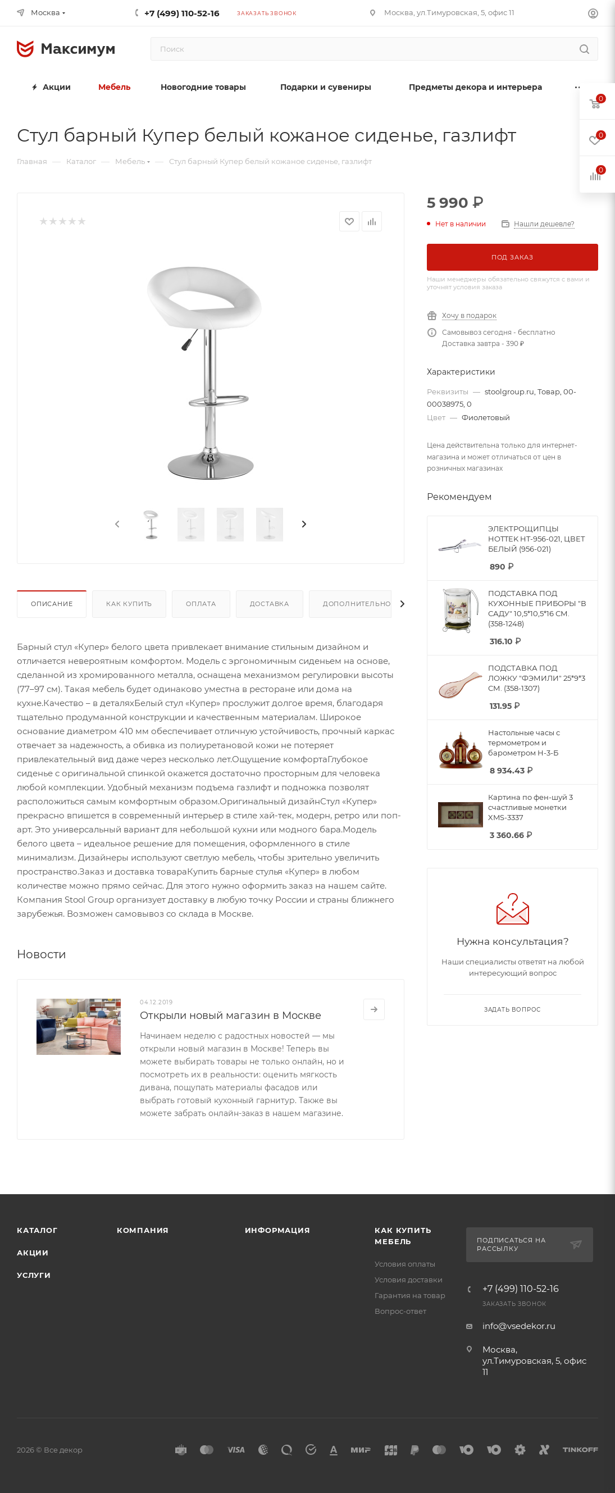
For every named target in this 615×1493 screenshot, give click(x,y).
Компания (143, 1230)
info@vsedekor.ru (518, 1326)
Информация (278, 1230)
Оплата (201, 604)
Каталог (37, 1230)
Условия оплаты (405, 1263)
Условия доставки (409, 1279)
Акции (33, 1252)
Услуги (34, 1275)
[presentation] (116, 524)
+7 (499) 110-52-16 (182, 13)
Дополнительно (357, 604)
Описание (51, 604)
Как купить (129, 604)
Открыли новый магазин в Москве (230, 1015)
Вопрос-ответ (400, 1311)
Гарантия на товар (410, 1295)
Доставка (269, 604)
